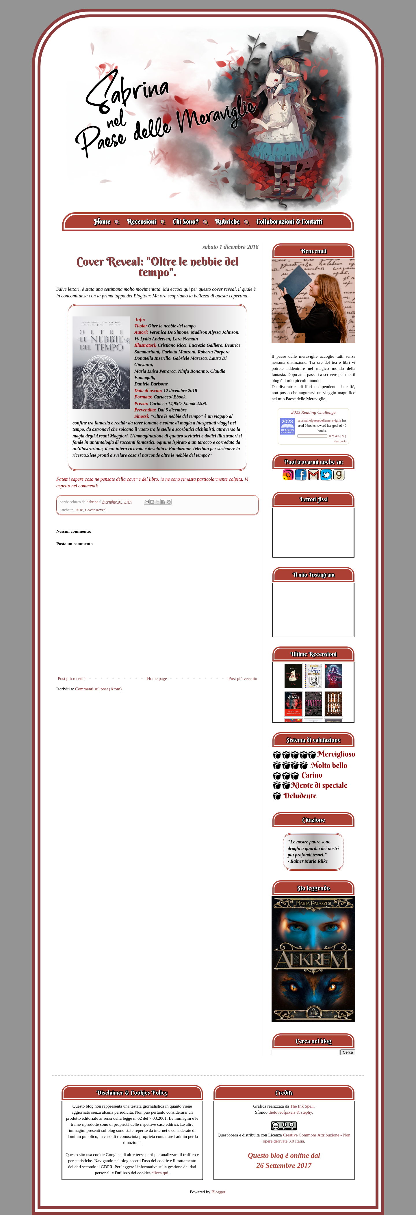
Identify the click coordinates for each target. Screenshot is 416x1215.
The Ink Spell (302, 1106)
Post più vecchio (243, 678)
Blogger (218, 1192)
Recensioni (146, 222)
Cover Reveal (96, 510)
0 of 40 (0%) (337, 436)
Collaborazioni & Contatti (289, 222)
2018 (79, 510)
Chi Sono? (190, 222)
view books (340, 441)
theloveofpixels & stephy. (291, 1112)
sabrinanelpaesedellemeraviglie (319, 420)
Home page (157, 678)
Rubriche (232, 222)
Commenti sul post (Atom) (98, 689)
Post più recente (72, 678)
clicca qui (160, 1173)
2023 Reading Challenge (313, 412)
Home (107, 222)
